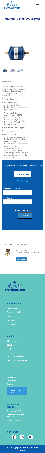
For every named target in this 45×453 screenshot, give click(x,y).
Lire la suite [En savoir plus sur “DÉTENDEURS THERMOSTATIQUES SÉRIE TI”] (22, 259)
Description (6, 81)
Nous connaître (13, 308)
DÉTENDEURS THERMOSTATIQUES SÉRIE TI (28, 251)
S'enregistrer (22, 181)
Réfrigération (12, 353)
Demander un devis (15, 391)
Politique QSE (12, 320)
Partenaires (11, 377)
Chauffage (11, 345)
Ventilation (11, 349)
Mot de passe (9, 198)
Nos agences (12, 324)
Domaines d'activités (15, 312)
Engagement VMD (14, 411)
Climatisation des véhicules (18, 361)
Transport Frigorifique (15, 357)
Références (11, 381)
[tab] (15, 79)
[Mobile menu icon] (37, 5)
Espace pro (22, 174)
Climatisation (12, 341)
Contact (10, 384)
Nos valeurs (11, 316)
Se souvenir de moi (24, 210)
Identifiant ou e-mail (11, 188)
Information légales (14, 420)
